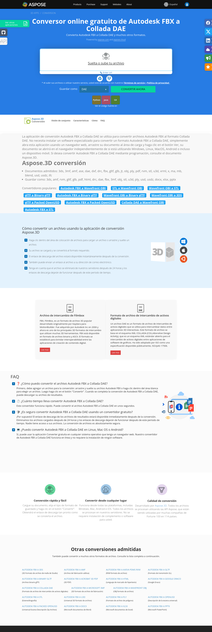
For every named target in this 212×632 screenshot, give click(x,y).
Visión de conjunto (60, 120)
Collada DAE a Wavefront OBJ (143, 202)
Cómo (95, 120)
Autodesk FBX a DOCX (75, 606)
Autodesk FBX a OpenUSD (161, 597)
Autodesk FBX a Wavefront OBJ (83, 188)
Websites (117, 4)
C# (115, 100)
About (129, 4)
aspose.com (103, 39)
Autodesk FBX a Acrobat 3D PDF (81, 578)
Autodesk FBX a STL (39, 209)
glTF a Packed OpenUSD (42, 202)
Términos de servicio (134, 82)
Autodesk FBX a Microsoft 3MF (88, 587)
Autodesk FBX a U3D (74, 597)
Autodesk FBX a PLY (116, 597)
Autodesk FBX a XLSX (117, 606)
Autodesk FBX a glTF (159, 569)
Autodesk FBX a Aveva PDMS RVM (123, 569)
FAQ (103, 120)
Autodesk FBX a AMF (74, 569)
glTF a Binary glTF (37, 195)
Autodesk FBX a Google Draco (164, 578)
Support (104, 4)
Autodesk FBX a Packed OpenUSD (90, 202)
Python (96, 100)
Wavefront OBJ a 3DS (166, 195)
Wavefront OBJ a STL (164, 188)
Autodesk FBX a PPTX (159, 606)
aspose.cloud (120, 39)
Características (81, 120)
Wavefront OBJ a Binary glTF (124, 195)
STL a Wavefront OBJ (127, 188)
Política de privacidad (158, 82)
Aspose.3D (38, 119)
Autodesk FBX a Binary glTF (77, 195)
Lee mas (45, 349)
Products (77, 4)
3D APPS (34, 12)
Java (106, 100)
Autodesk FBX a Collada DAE (37, 587)
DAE (84, 89)
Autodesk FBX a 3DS (32, 569)
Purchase (91, 4)
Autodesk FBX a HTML (117, 578)
